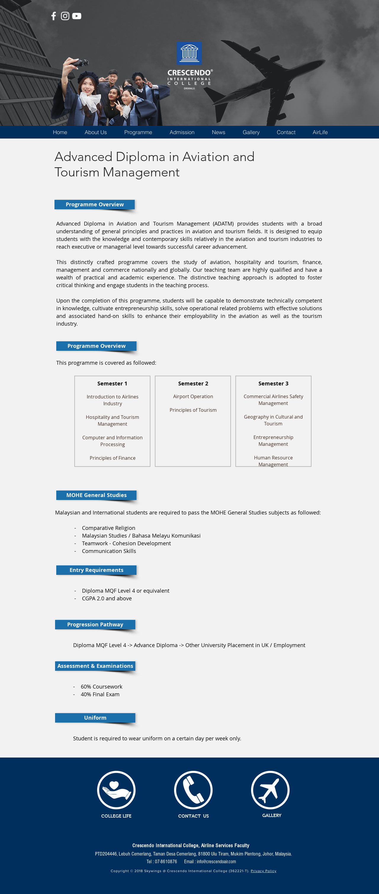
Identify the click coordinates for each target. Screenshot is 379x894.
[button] (95, 132)
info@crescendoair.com (216, 861)
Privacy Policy (264, 871)
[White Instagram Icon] (65, 16)
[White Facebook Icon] (53, 16)
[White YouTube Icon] (76, 16)
